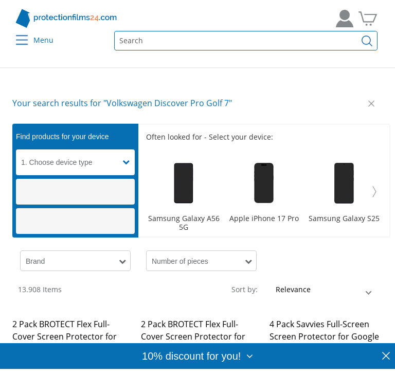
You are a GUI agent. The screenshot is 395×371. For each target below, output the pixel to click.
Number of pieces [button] (180, 261)
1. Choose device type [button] (57, 162)
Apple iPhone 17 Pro (264, 218)
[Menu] (15, 33)
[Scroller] (264, 191)
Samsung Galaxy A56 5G (184, 223)
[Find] (367, 40)
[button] (128, 162)
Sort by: (244, 289)
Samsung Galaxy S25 (344, 218)
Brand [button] (35, 261)
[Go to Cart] (368, 18)
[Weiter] (374, 191)
